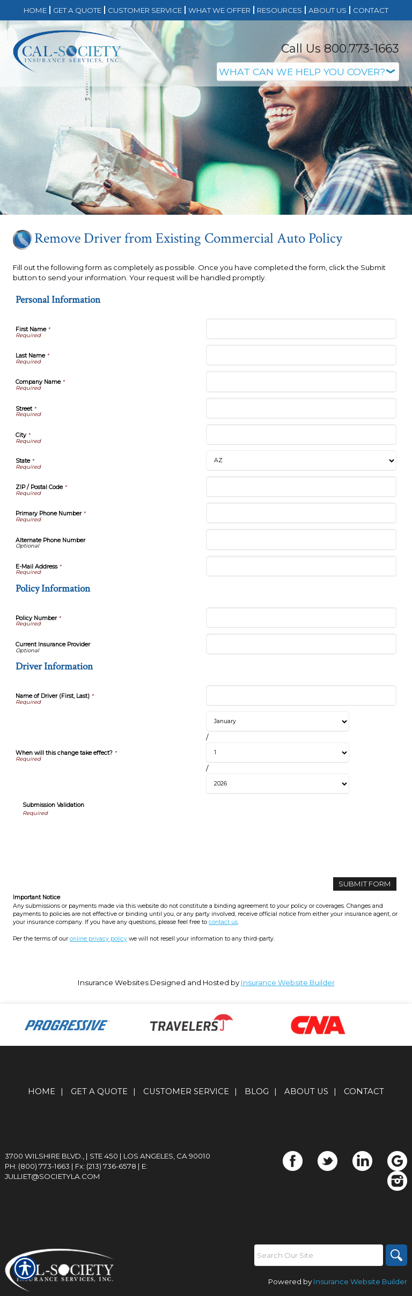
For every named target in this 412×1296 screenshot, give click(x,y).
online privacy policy (98, 938)
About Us (306, 1091)
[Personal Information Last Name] (301, 355)
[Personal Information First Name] (301, 328)
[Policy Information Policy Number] (301, 617)
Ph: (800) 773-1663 (37, 1166)
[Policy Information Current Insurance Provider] (301, 644)
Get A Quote (99, 1091)
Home (41, 1091)
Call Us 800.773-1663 (340, 48)
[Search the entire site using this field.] (318, 1255)
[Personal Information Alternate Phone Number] (301, 539)
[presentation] (104, 838)
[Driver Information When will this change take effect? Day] (277, 752)
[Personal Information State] (301, 460)
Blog (257, 1091)
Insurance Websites (113, 982)
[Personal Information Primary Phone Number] (301, 513)
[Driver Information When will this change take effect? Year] (277, 784)
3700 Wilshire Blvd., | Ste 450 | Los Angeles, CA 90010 (107, 1156)
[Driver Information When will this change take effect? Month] (277, 721)
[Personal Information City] (301, 434)
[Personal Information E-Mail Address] (301, 566)
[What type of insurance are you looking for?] (308, 71)
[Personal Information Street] (301, 408)
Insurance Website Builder (288, 982)
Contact (364, 1091)
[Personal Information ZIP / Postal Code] (301, 486)
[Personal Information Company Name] (301, 381)
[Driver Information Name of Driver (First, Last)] (301, 695)
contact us (223, 922)
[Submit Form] (364, 884)
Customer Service (186, 1091)
